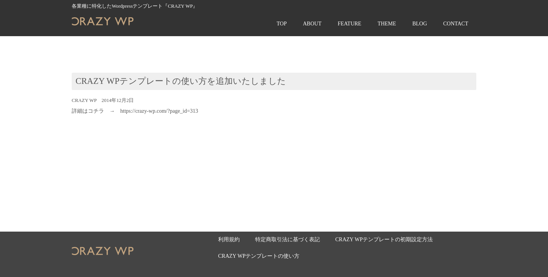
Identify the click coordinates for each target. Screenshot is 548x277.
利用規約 (229, 239)
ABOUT (312, 24)
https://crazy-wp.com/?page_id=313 (159, 111)
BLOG (419, 24)
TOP (282, 24)
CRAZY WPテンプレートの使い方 (258, 256)
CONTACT (455, 24)
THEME (387, 24)
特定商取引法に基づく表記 (287, 239)
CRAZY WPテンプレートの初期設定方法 (384, 239)
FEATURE (349, 24)
